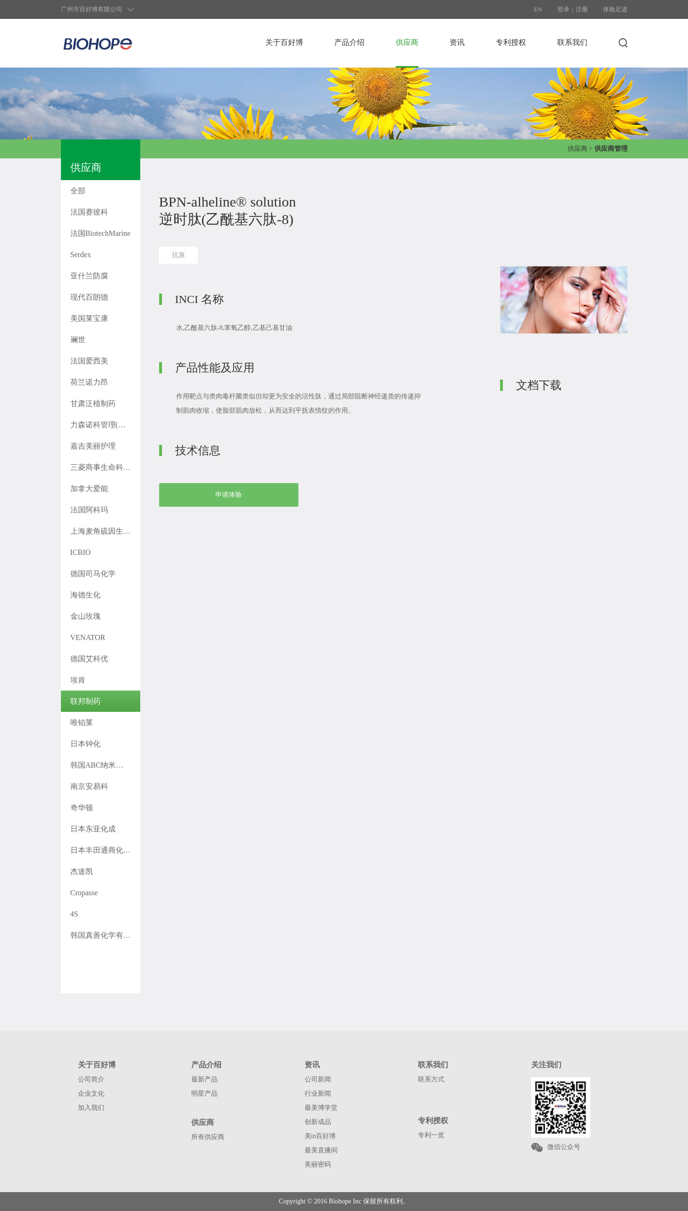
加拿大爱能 (89, 488)
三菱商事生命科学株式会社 (105, 467)
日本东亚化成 (93, 829)
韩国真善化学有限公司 (105, 935)
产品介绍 (349, 42)
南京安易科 (89, 786)
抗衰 (178, 255)
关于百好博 (284, 42)
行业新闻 (318, 1093)
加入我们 (91, 1107)
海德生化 (85, 595)
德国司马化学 (93, 574)
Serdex (80, 255)
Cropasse (84, 893)
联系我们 (572, 42)
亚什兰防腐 (89, 276)
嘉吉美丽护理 (93, 446)
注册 (582, 9)
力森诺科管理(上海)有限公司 (105, 425)
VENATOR (87, 637)
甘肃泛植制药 (93, 403)
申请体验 (228, 494)
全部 (77, 191)
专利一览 (431, 1135)
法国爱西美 (89, 361)
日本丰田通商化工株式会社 (105, 850)
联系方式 (431, 1079)
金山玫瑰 (85, 616)
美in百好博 (320, 1136)
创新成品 (318, 1121)
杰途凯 (81, 871)
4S (74, 914)
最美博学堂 (321, 1107)
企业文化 (91, 1093)
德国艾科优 (89, 659)
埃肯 (77, 680)
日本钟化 (85, 744)
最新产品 (204, 1079)
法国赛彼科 (89, 212)
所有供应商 (207, 1137)
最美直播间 (321, 1150)
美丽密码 (318, 1164)
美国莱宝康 (89, 318)
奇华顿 (81, 808)
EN (538, 9)
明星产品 (204, 1093)
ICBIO (80, 552)
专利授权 (511, 42)
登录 (563, 9)
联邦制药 (85, 701)
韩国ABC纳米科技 (100, 765)
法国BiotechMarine (100, 233)
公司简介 (91, 1079)
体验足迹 (615, 9)
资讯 (457, 42)
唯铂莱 (81, 722)
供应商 (407, 42)
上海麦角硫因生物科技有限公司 (105, 531)
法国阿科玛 (89, 510)
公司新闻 (318, 1079)
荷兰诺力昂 (89, 382)
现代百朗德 (89, 297)
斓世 (77, 340)
